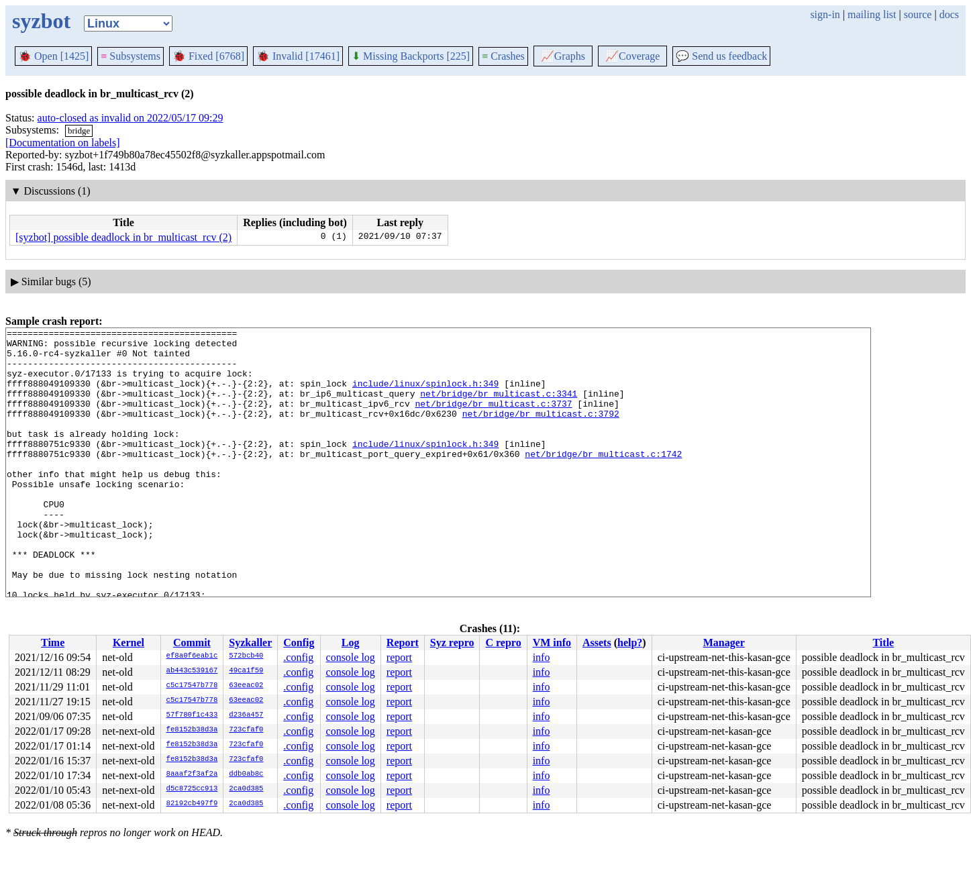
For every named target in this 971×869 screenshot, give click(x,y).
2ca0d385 (246, 789)
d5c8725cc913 (192, 789)
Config (298, 642)
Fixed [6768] (208, 56)
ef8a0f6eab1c (192, 656)
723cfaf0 (246, 730)
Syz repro (452, 642)
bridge (79, 130)
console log (350, 657)
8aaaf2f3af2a (192, 774)
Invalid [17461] (298, 56)
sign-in (824, 14)
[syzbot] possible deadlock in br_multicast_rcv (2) (123, 237)
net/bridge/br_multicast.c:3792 (540, 431)
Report (403, 642)
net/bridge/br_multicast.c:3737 (493, 419)
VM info (552, 642)
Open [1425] (53, 56)
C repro (503, 642)
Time (52, 642)
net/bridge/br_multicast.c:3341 (498, 407)
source (918, 14)
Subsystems (130, 56)
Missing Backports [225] (411, 56)
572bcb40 (246, 656)
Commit (192, 642)
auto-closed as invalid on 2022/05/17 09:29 (130, 117)
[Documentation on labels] (62, 142)
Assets (596, 642)
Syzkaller (250, 642)
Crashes (503, 56)
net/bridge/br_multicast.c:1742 (603, 480)
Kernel (128, 642)
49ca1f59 (246, 671)
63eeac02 (246, 686)
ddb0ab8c (246, 774)
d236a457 (246, 715)
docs (949, 14)
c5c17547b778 (192, 686)
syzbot (41, 21)
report (399, 657)
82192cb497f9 (192, 804)
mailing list (872, 14)
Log (351, 642)
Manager (724, 642)
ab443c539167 (192, 671)
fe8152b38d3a (192, 730)
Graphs (563, 56)
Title (883, 642)
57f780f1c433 (192, 715)
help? (629, 642)
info (541, 657)
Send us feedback (721, 56)
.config (298, 657)
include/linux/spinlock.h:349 (425, 395)
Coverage (632, 56)
